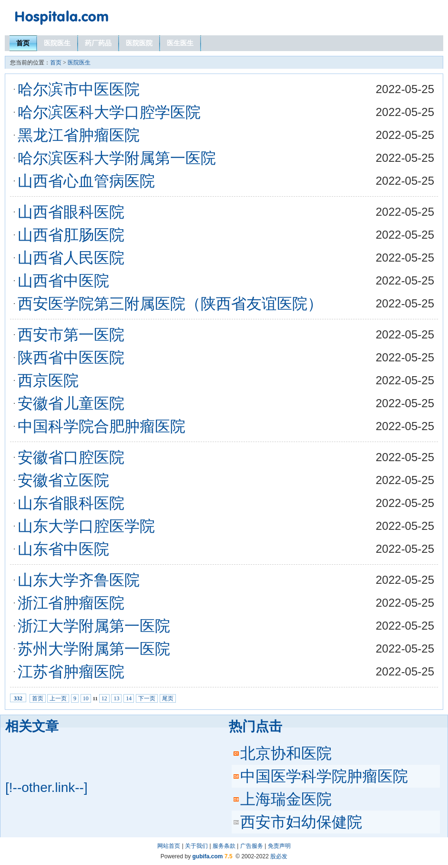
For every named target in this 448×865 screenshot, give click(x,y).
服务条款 (224, 846)
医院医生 (57, 43)
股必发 (278, 856)
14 (129, 698)
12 (104, 698)
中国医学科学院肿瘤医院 (324, 776)
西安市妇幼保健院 (301, 822)
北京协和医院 (286, 753)
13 (116, 698)
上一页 (58, 698)
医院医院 (139, 43)
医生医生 (180, 43)
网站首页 (168, 846)
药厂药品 (98, 43)
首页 (23, 43)
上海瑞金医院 (286, 799)
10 (86, 698)
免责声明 (279, 846)
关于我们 (196, 846)
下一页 (146, 698)
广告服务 (251, 846)
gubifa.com (208, 856)
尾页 (167, 698)
